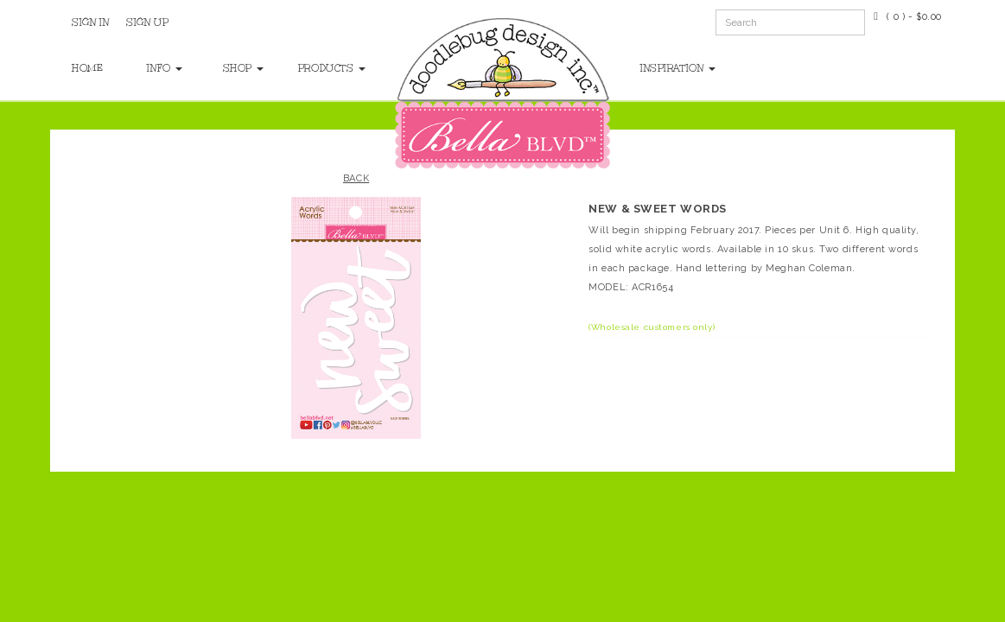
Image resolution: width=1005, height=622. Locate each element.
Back (356, 178)
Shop (243, 68)
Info (164, 68)
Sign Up (147, 22)
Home (87, 68)
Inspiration (678, 68)
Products (318, 68)
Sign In (90, 22)
